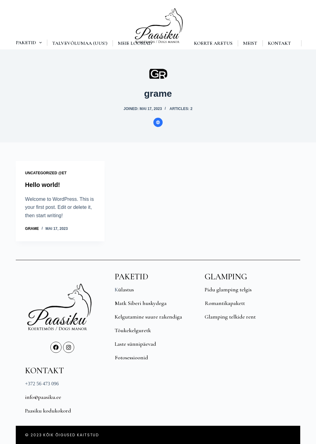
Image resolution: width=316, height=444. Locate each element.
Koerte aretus (213, 43)
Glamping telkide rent (230, 316)
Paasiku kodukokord (48, 410)
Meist (250, 43)
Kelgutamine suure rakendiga (148, 316)
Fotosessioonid (131, 357)
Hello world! (42, 184)
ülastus (126, 289)
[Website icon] (158, 122)
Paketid (30, 43)
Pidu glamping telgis (228, 289)
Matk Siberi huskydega (141, 302)
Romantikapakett (225, 302)
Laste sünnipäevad (135, 343)
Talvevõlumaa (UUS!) (79, 43)
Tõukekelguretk (133, 330)
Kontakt (279, 43)
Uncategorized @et (45, 173)
